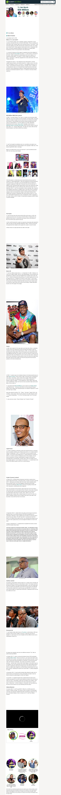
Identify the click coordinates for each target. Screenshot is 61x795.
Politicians (23, 4)
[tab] (22, 33)
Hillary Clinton (13, 657)
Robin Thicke (34, 385)
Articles (27, 4)
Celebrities (17, 4)
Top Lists (36, 4)
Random (53, 4)
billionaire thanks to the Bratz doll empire (15, 125)
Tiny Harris (24, 632)
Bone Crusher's (12, 376)
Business (12, 4)
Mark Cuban (19, 484)
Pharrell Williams (18, 385)
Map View (50, 4)
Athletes (8, 4)
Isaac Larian (20, 124)
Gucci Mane (17, 53)
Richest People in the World (43, 4)
